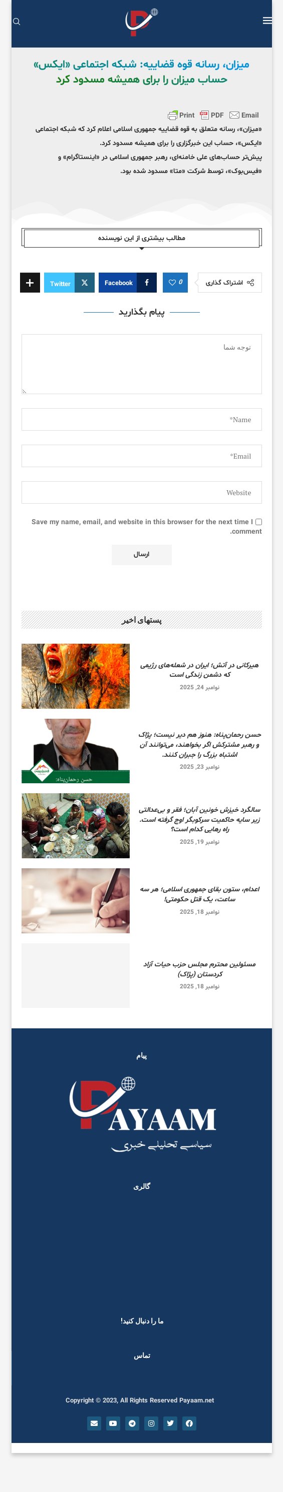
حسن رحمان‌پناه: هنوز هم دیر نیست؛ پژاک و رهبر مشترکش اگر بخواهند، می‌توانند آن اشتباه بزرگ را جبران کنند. (199, 744)
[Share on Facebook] (128, 283)
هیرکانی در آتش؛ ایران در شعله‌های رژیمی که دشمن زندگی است (199, 670)
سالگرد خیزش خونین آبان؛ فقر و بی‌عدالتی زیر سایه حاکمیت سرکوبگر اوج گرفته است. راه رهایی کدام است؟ (199, 819)
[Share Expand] (30, 283)
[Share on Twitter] (69, 283)
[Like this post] (172, 283)
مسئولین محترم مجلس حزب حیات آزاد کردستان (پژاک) (199, 969)
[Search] (17, 23)
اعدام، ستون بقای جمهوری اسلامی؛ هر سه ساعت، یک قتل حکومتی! (199, 894)
